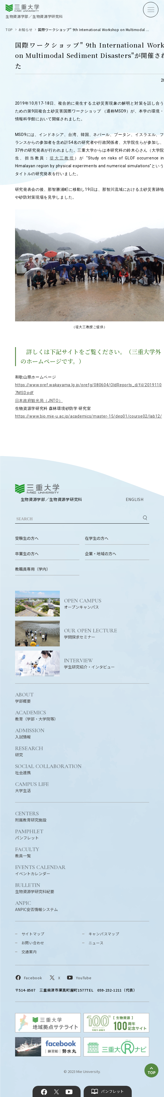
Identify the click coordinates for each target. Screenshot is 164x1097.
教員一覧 (27, 852)
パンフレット (29, 834)
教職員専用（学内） (32, 569)
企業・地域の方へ (100, 553)
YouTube (69, 1092)
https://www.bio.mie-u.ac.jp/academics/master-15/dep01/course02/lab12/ (88, 416)
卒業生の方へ (27, 553)
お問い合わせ (33, 942)
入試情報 (30, 733)
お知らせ (25, 29)
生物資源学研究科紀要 (34, 887)
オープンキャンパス (106, 603)
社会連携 (48, 769)
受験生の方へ (27, 538)
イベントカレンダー (40, 870)
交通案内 (29, 951)
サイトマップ (33, 933)
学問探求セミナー (106, 633)
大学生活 (32, 786)
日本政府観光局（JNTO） (39, 400)
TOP (9, 29)
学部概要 (24, 697)
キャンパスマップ (104, 933)
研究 (29, 751)
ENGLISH (135, 499)
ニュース (96, 942)
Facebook (44, 1092)
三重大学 (37, 489)
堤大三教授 (62, 158)
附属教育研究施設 (30, 816)
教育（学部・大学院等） (36, 715)
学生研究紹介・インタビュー (106, 663)
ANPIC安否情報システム (36, 905)
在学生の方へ (96, 538)
